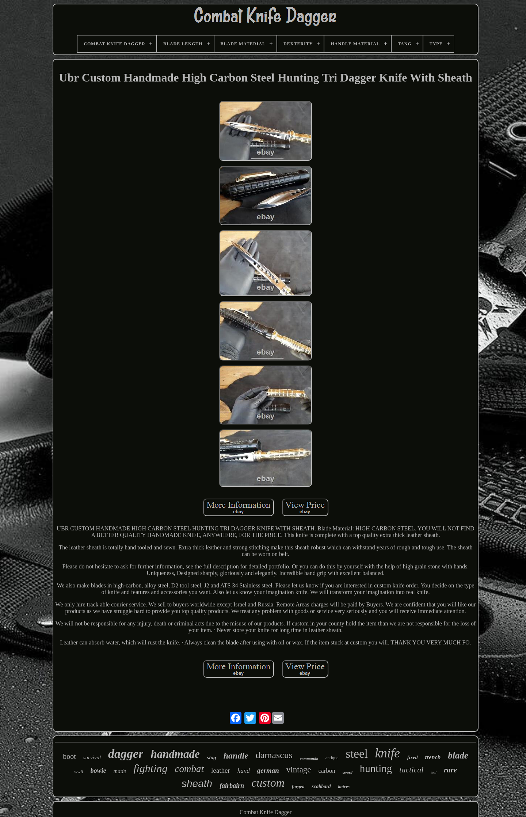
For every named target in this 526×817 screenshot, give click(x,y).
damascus (274, 755)
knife (387, 753)
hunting (376, 768)
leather (220, 770)
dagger (125, 753)
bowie (98, 770)
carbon (327, 770)
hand (243, 770)
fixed (412, 757)
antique (331, 757)
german (268, 770)
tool (434, 773)
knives (344, 786)
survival (92, 757)
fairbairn (232, 785)
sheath (197, 783)
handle (236, 755)
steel (356, 753)
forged (298, 786)
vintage (298, 769)
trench (433, 757)
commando (309, 758)
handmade (174, 754)
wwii (78, 771)
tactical (411, 769)
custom (268, 782)
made (120, 771)
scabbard (321, 786)
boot (69, 756)
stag (211, 757)
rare (450, 769)
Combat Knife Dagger (265, 812)
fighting (150, 768)
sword (347, 772)
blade (458, 755)
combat (189, 768)
